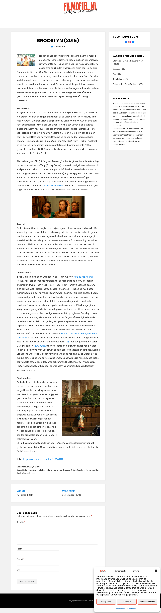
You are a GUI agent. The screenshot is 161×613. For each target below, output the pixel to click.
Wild (91, 281)
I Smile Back (40, 350)
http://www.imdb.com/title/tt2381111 (43, 464)
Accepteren (106, 602)
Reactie (21, 527)
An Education (81, 281)
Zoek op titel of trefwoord (64, 28)
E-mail (20, 564)
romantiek (37, 472)
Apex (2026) (118, 79)
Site (18, 575)
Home (43, 28)
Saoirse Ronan (29, 478)
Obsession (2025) (120, 74)
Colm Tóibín (27, 475)
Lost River (22, 342)
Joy (67, 346)
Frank (47, 190)
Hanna (64, 338)
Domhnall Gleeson (40, 475)
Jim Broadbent (66, 475)
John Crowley (78, 475)
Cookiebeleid (120, 608)
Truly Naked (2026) (120, 84)
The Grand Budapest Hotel (83, 338)
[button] (156, 571)
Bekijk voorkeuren (147, 602)
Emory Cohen (53, 475)
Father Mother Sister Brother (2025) (128, 89)
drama (29, 472)
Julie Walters (89, 475)
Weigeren (127, 602)
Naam (20, 554)
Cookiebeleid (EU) (112, 28)
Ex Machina (57, 190)
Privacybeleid (131, 608)
